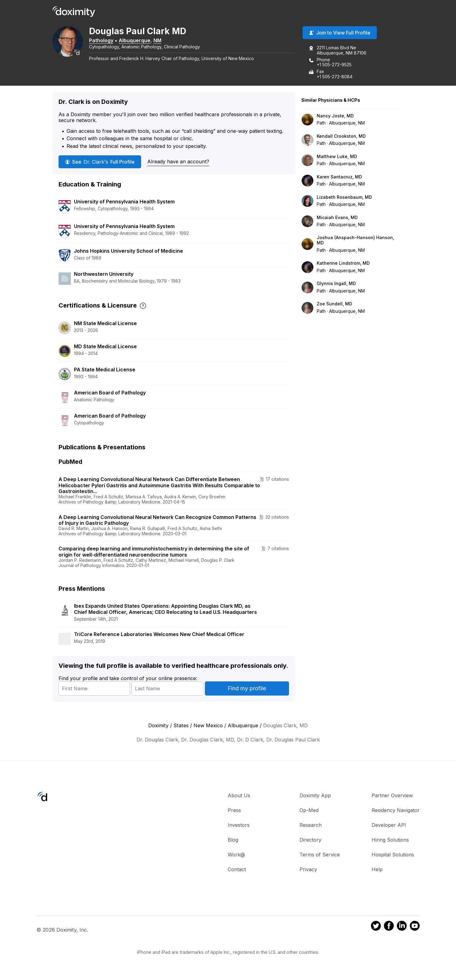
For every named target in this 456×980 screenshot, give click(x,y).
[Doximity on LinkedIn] (402, 927)
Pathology (108, 41)
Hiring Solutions (390, 841)
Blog (233, 841)
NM (164, 41)
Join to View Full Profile (339, 34)
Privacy (308, 870)
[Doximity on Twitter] (376, 927)
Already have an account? (178, 162)
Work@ (236, 855)
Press (234, 811)
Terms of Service (319, 855)
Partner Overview (392, 796)
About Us (239, 796)
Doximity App (315, 796)
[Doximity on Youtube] (415, 927)
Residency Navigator (396, 811)
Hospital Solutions (393, 855)
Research (310, 826)
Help (377, 870)
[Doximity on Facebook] (389, 927)
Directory (310, 841)
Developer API (389, 826)
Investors (239, 826)
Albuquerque (141, 41)
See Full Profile (100, 162)
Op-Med (309, 811)
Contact (237, 870)
